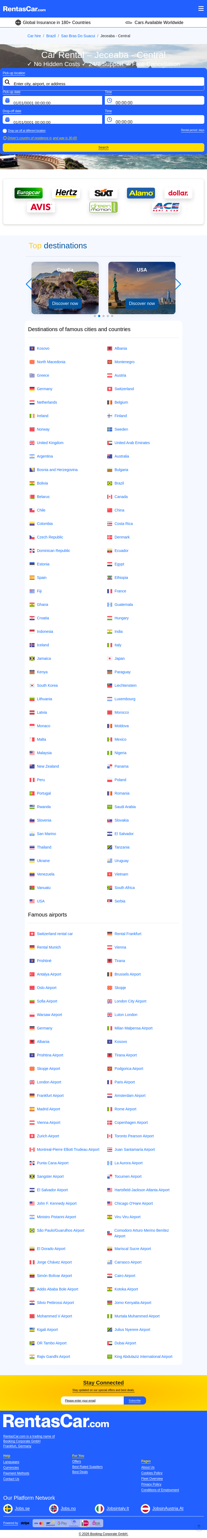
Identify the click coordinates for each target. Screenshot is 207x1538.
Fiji (35, 591)
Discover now (65, 303)
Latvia (38, 712)
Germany (40, 389)
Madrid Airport (44, 1109)
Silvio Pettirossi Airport (51, 1302)
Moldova (118, 726)
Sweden (117, 429)
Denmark (118, 537)
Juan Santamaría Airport (131, 1149)
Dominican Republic (49, 550)
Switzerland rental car (51, 934)
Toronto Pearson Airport (130, 1136)
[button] (95, 316)
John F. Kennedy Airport (53, 1203)
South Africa (121, 887)
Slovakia (118, 820)
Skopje (116, 988)
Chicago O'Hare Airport (130, 1203)
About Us (147, 1467)
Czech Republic (46, 537)
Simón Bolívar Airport (50, 1275)
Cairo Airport (121, 1275)
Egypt (115, 564)
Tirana (116, 961)
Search (103, 147)
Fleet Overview (152, 1479)
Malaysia (40, 753)
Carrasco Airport (124, 1262)
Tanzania (118, 847)
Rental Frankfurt (124, 934)
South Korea (43, 685)
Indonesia (41, 631)
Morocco (118, 712)
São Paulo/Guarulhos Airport (56, 1230)
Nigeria (116, 753)
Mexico (116, 739)
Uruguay (118, 861)
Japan (116, 658)
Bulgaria (117, 470)
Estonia (39, 564)
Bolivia (38, 483)
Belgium (117, 402)
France (116, 591)
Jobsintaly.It (117, 1508)
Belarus (39, 497)
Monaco (39, 726)
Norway (39, 429)
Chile (37, 510)
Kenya (38, 672)
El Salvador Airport (48, 1190)
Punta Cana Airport (48, 1163)
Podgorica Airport (125, 1068)
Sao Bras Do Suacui (78, 36)
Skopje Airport (44, 1068)
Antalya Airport (45, 974)
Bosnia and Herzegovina (53, 470)
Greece (39, 375)
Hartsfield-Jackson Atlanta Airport (138, 1190)
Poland (116, 780)
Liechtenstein (122, 685)
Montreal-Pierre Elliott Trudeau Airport (64, 1149)
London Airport (45, 1082)
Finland (117, 416)
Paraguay (118, 672)
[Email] (92, 1400)
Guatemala (120, 604)
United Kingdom (46, 443)
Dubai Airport (121, 1343)
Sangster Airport (46, 1176)
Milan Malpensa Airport (130, 1028)
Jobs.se (22, 1508)
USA (37, 901)
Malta (37, 739)
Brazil (51, 36)
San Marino (42, 834)
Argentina (41, 456)
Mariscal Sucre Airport (129, 1249)
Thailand (40, 847)
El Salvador (120, 834)
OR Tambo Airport (48, 1343)
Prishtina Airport (46, 1055)
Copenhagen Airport (127, 1122)
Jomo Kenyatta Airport (129, 1302)
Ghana (38, 604)
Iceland (39, 645)
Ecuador (118, 550)
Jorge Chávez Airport (50, 1262)
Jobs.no (68, 1508)
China (115, 510)
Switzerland (120, 389)
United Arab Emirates (128, 443)
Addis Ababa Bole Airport (53, 1289)
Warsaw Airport (45, 1014)
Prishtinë (40, 961)
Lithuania (40, 699)
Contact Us (11, 1479)
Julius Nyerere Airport (128, 1329)
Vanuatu (40, 887)
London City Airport (126, 1001)
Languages (11, 1462)
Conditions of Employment (160, 1490)
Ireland (38, 416)
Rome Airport (121, 1109)
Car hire (34, 36)
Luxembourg (121, 699)
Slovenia (40, 820)
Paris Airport (121, 1082)
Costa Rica (120, 523)
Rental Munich (45, 947)
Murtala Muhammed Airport (133, 1316)
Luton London (122, 1014)
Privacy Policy (151, 1484)
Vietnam (117, 874)
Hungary (118, 618)
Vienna (116, 947)
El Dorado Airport (47, 1249)
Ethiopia (117, 577)
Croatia (39, 618)
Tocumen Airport (124, 1176)
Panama (118, 766)
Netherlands (43, 402)
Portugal (40, 793)
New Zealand (44, 766)
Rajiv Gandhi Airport (49, 1356)
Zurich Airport (44, 1136)
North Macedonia (47, 362)
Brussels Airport (124, 974)
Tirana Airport (122, 1055)
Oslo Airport (42, 988)
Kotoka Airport (122, 1289)
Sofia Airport (43, 1001)
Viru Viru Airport (123, 1217)
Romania (118, 793)
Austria (116, 375)
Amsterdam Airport (126, 1095)
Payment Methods (16, 1473)
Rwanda (40, 807)
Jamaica (40, 658)
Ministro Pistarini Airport (52, 1217)
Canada (117, 497)
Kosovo (39, 348)
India (115, 631)
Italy (114, 645)
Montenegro (120, 362)
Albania (117, 348)
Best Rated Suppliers (87, 1467)
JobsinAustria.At (168, 1508)
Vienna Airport (44, 1122)
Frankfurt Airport (46, 1095)
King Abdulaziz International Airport (139, 1356)
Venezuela (41, 874)
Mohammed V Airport (50, 1316)
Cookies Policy (152, 1473)
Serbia (116, 901)
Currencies (11, 1468)
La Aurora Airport (125, 1163)
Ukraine (39, 861)
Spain (37, 577)
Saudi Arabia (121, 807)
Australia (118, 456)
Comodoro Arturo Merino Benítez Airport (138, 1233)
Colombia (41, 523)
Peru (37, 780)
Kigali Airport (43, 1329)
